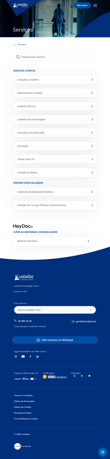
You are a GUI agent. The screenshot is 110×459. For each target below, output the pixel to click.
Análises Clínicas (26, 106)
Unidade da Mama (27, 172)
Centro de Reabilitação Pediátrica (35, 191)
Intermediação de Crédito (26, 418)
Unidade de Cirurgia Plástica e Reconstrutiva (41, 205)
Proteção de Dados (22, 412)
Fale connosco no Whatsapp (57, 339)
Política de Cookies (22, 407)
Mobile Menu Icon (95, 5)
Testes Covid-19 (25, 159)
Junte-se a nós (20, 291)
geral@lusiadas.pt (86, 321)
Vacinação (22, 145)
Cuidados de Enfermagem (31, 119)
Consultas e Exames (28, 79)
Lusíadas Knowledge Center (26, 286)
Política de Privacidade (24, 401)
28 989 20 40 (25, 321)
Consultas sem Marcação (30, 132)
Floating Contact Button (103, 452)
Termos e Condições (23, 395)
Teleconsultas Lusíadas (29, 92)
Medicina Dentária (27, 241)
